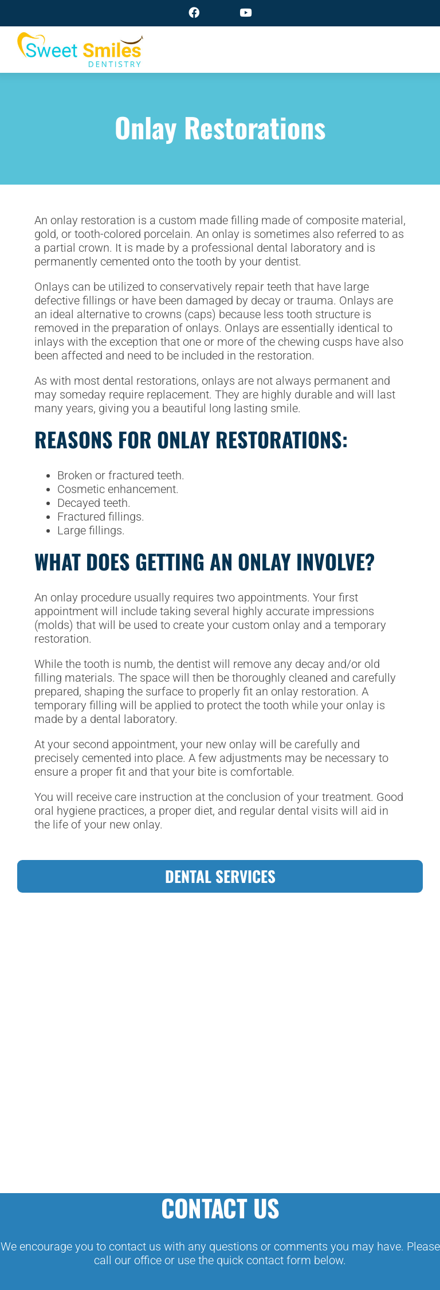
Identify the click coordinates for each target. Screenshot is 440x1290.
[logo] (80, 39)
